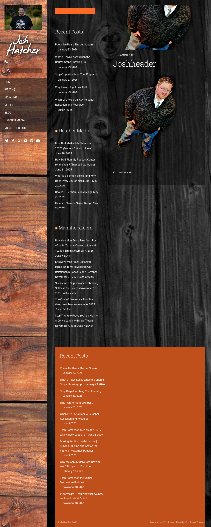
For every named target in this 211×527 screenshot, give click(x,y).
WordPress (168, 522)
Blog (8, 112)
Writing (10, 89)
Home (8, 82)
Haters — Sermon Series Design (73, 203)
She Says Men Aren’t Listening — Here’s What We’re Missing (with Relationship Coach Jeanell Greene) (76, 267)
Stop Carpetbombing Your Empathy (76, 74)
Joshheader (134, 63)
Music (9, 105)
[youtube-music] (25, 140)
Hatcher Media (15, 120)
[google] (19, 140)
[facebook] (13, 140)
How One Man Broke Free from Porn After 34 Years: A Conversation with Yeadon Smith (76, 245)
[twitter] (7, 140)
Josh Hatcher (64, 522)
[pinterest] (31, 140)
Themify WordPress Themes (190, 522)
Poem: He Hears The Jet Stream (74, 44)
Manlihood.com (15, 128)
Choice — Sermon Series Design (74, 192)
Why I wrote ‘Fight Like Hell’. (71, 87)
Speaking (11, 97)
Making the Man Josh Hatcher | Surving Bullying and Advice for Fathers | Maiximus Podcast (78, 446)
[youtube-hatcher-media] (37, 140)
